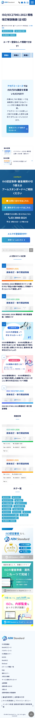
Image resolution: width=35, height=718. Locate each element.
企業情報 (4, 683)
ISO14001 (7, 443)
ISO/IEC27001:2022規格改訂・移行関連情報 (17, 407)
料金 (3, 670)
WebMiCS (6, 512)
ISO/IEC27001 (8, 31)
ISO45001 (17, 512)
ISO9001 (7, 474)
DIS (5, 481)
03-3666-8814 (19, 2)
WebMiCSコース (6, 647)
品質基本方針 (19, 697)
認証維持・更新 (21, 31)
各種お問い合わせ (22, 2)
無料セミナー (5, 673)
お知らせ (4, 689)
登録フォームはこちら (15, 240)
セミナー (26, 512)
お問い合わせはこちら (19, 200)
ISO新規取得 (7, 506)
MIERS (4, 657)
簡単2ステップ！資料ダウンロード (16, 129)
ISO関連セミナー (6, 654)
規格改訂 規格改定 (10, 35)
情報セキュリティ (20, 503)
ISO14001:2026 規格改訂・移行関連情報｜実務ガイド (17, 315)
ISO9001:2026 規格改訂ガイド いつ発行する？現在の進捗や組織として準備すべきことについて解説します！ (17, 286)
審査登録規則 (8, 697)
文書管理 (24, 515)
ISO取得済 (7, 447)
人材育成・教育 (7, 503)
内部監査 (19, 500)
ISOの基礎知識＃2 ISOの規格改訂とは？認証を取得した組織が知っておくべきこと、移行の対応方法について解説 (17, 378)
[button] (32, 2)
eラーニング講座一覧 (8, 667)
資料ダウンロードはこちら (19, 207)
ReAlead (4, 663)
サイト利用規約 (8, 700)
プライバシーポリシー (23, 700)
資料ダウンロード (24, 2)
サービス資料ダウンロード (9, 680)
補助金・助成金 (18, 509)
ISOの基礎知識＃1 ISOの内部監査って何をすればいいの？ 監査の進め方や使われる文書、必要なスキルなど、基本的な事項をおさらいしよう (17, 346)
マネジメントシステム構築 (10, 515)
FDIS (6, 451)
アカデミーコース (6, 651)
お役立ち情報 (5, 676)
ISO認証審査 (5, 644)
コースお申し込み (27, 2)
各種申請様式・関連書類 (9, 693)
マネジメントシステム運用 (10, 518)
